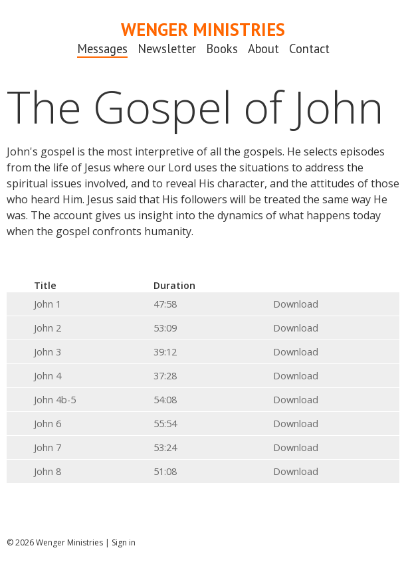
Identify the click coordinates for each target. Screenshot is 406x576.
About (263, 48)
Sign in (124, 542)
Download (295, 304)
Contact (309, 48)
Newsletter (167, 48)
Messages (102, 48)
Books (222, 48)
